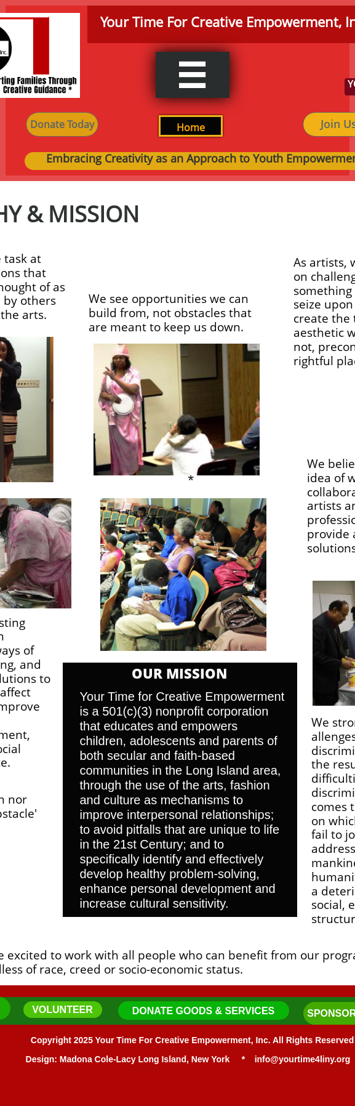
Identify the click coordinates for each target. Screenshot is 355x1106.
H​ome (191, 127)
